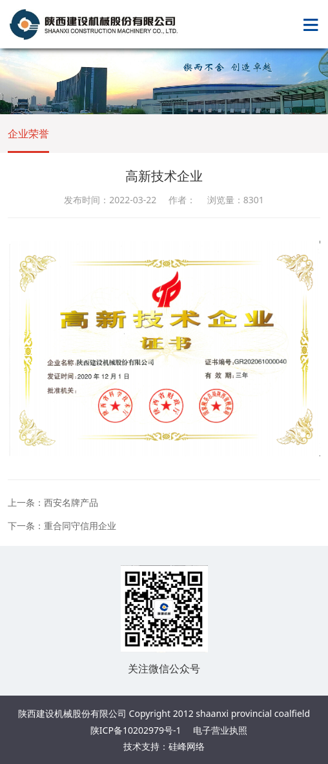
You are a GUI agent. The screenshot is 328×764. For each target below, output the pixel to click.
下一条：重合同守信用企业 (62, 525)
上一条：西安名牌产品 (53, 502)
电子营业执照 (220, 730)
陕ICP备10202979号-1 (135, 730)
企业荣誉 (28, 133)
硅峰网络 (187, 746)
